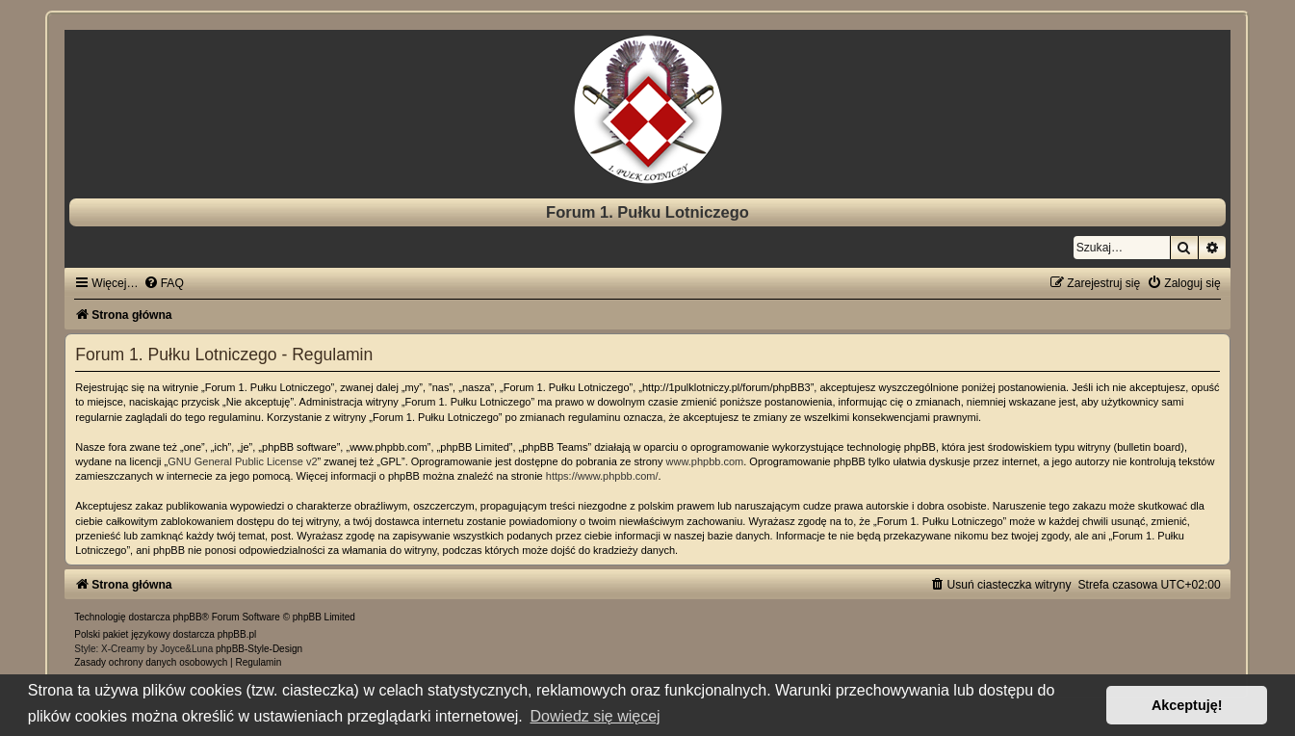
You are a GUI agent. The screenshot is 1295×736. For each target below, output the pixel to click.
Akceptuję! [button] (1187, 705)
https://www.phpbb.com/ (602, 476)
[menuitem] (163, 283)
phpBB (187, 617)
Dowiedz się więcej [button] (595, 716)
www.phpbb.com (705, 461)
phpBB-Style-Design (259, 649)
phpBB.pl (237, 634)
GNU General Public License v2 (242, 461)
